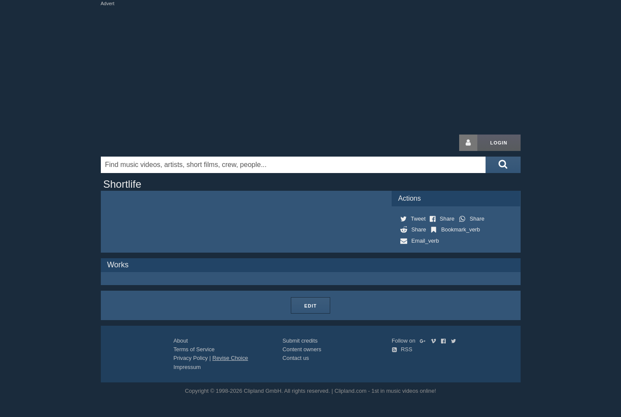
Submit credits (300, 340)
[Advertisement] (311, 68)
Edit (310, 305)
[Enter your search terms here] (293, 165)
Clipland (146, 143)
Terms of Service (194, 349)
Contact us (296, 358)
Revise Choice (230, 358)
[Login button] (468, 143)
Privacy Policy (191, 358)
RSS (402, 349)
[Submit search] (503, 165)
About (181, 340)
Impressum (187, 367)
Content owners (302, 349)
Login (499, 142)
